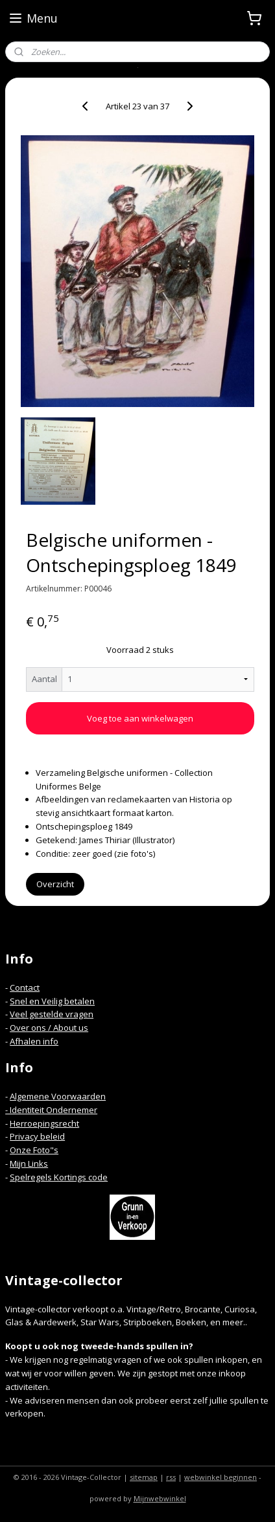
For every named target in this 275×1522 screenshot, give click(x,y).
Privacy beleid (37, 1136)
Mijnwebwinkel (160, 1498)
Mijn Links (29, 1163)
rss (171, 1477)
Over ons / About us (49, 1027)
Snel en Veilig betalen (52, 1001)
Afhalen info (34, 1041)
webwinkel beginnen (220, 1477)
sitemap (144, 1477)
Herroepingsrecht (44, 1123)
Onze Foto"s (34, 1150)
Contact (25, 987)
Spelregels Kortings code (59, 1177)
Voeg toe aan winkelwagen (140, 718)
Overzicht (55, 884)
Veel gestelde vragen (51, 1014)
